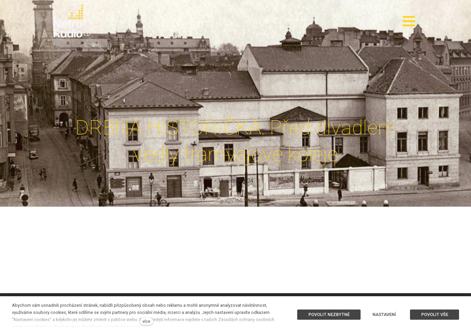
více (146, 321)
